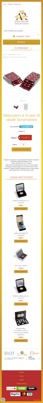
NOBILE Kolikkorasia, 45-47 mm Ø (21, 297)
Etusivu (5, 54)
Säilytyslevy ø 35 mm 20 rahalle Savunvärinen (14, 57)
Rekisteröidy (17, 4)
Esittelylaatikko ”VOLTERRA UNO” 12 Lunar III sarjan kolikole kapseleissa (21, 331)
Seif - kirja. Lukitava (21, 265)
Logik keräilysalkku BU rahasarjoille (21, 234)
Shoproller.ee (37, 400)
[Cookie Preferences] (3, 400)
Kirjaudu (10, 4)
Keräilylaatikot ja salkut (14, 54)
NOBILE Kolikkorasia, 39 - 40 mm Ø (21, 202)
